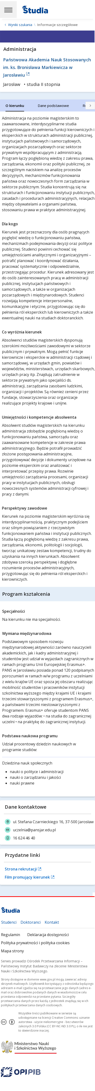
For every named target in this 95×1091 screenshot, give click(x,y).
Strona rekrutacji (23, 869)
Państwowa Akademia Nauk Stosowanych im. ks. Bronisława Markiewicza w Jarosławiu (47, 67)
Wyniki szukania (20, 25)
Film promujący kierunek (30, 877)
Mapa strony (83, 942)
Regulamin (10, 934)
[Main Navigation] (8, 9)
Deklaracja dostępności (48, 934)
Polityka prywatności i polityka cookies (35, 942)
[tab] (15, 105)
